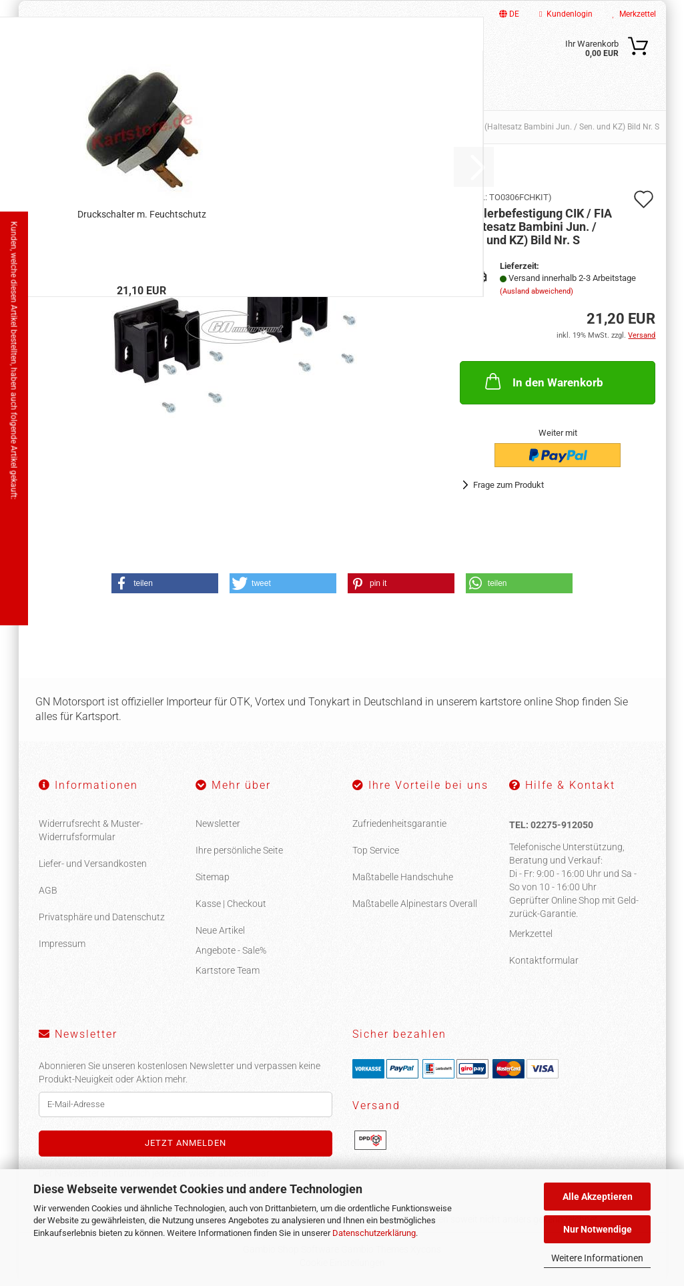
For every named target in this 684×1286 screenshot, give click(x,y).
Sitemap (213, 877)
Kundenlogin (565, 14)
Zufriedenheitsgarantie (399, 823)
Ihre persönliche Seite (239, 850)
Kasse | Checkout (231, 903)
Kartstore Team (228, 970)
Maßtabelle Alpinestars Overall (414, 903)
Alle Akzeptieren (598, 1196)
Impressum (62, 943)
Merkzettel (634, 14)
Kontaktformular (544, 960)
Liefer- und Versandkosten (93, 863)
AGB (48, 890)
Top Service (375, 850)
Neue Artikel (220, 930)
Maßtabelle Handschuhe (402, 877)
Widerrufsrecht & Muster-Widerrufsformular (91, 830)
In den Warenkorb (542, 381)
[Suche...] (424, 55)
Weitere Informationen (597, 1258)
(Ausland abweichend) (536, 291)
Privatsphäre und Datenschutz (102, 917)
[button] (164, 583)
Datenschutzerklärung (374, 1233)
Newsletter (218, 823)
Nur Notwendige (597, 1229)
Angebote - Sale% (231, 950)
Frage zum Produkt (508, 485)
